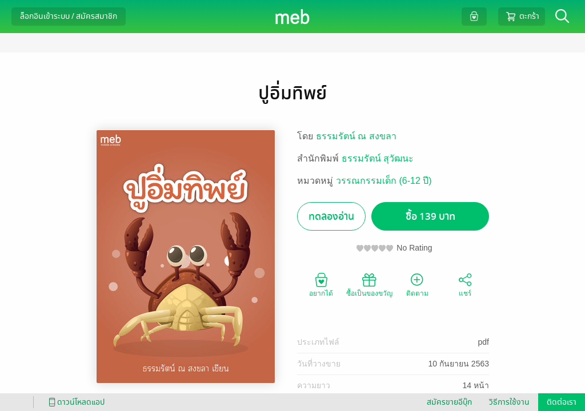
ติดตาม (417, 284)
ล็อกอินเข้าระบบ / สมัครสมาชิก (68, 16)
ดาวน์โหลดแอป (75, 402)
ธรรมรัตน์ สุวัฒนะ (378, 158)
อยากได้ (321, 284)
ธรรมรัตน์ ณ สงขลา (356, 136)
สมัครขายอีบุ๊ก (449, 402)
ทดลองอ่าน (331, 216)
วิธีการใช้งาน (509, 402)
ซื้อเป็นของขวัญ (369, 284)
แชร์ (465, 284)
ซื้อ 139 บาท (430, 216)
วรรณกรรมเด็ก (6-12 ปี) (384, 181)
